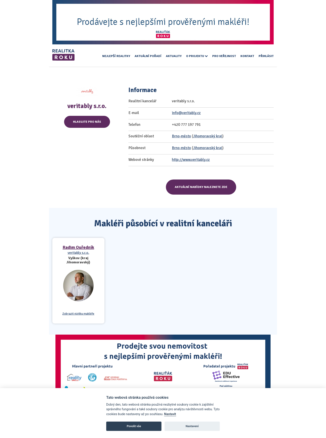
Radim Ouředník (78, 247)
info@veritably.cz (186, 112)
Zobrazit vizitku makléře (78, 313)
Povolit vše (134, 426)
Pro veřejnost (224, 56)
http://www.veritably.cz (191, 159)
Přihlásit (266, 56)
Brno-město (181, 136)
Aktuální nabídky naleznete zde (201, 187)
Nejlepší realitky (116, 56)
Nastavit (170, 414)
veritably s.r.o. (78, 253)
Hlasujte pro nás (87, 122)
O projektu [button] (197, 56)
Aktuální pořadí (148, 56)
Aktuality (174, 56)
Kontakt (247, 56)
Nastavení (192, 426)
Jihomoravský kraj (207, 136)
